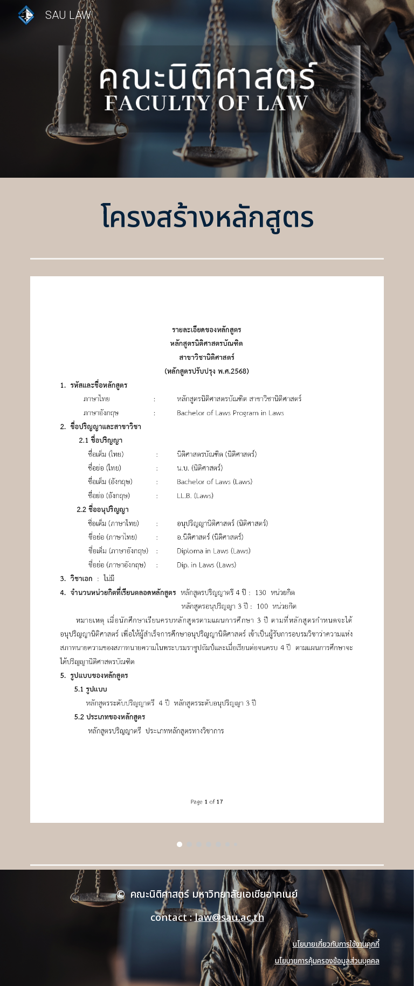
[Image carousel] (206, 561)
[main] (206, 218)
